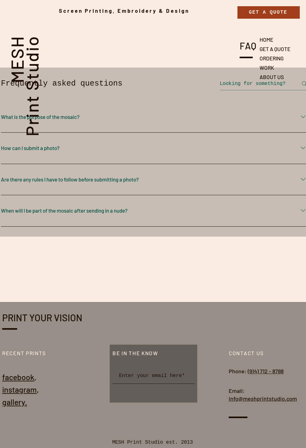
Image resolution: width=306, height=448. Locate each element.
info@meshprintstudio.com (263, 398)
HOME (266, 39)
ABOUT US (272, 77)
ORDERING (272, 58)
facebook (18, 377)
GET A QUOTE (275, 49)
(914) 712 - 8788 (266, 371)
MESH (16, 59)
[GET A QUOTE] (268, 12)
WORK (267, 67)
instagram (19, 389)
